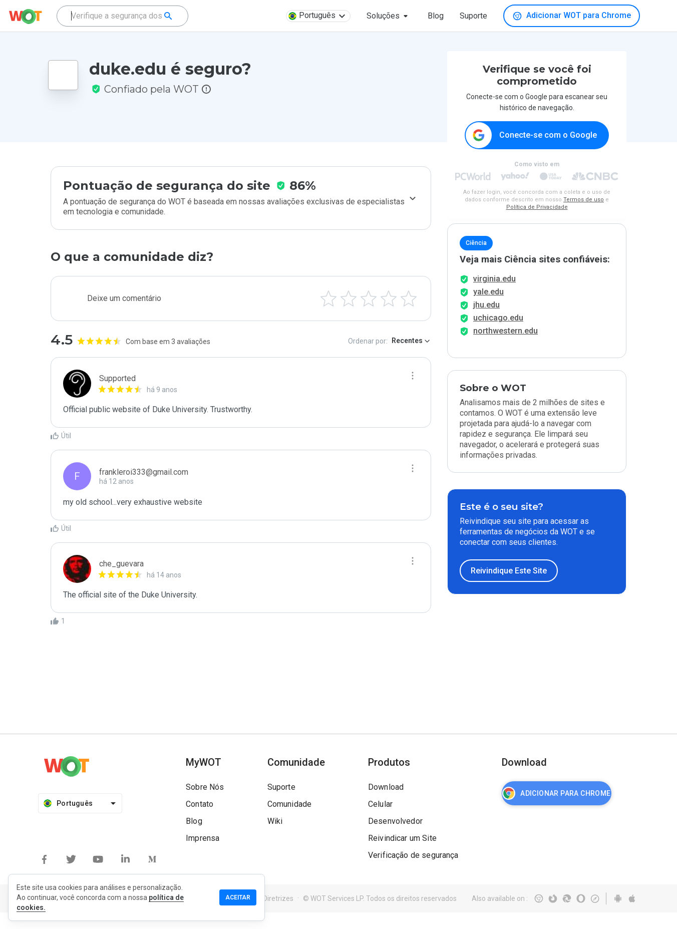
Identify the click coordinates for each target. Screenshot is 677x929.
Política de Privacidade (537, 207)
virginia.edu (494, 295)
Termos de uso (583, 200)
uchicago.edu (498, 334)
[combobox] (122, 16)
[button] (389, 16)
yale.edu (488, 308)
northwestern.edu (505, 347)
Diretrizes (278, 914)
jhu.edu (486, 321)
